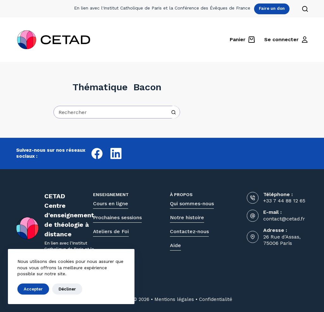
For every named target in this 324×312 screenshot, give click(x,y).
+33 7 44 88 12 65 (284, 201)
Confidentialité (215, 299)
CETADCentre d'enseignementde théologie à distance (69, 215)
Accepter (33, 289)
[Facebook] (97, 153)
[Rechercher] (305, 9)
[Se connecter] (286, 39)
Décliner (67, 289)
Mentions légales (174, 299)
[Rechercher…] (110, 112)
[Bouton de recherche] (173, 112)
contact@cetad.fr (284, 219)
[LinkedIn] (116, 153)
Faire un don (272, 8)
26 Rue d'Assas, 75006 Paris (282, 240)
